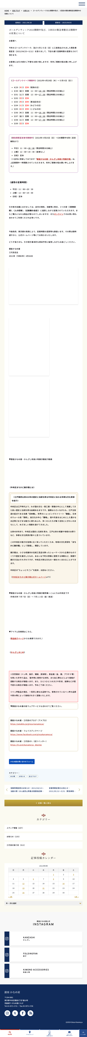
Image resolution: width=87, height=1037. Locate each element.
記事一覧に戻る (43, 804)
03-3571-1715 (12, 1008)
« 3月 (10, 899)
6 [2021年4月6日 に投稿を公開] (33, 881)
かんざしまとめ (17, 652)
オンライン (59, 214)
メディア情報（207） (16, 829)
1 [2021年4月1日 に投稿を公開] (53, 877)
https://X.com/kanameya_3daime (26, 745)
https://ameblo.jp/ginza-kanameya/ (27, 724)
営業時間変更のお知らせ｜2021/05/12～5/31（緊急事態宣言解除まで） (62, 790)
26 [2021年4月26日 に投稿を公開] (23, 895)
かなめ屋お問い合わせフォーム (21, 762)
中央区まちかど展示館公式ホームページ (29, 577)
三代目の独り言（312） (17, 847)
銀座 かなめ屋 (12, 994)
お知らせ (22, 777)
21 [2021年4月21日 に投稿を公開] (43, 890)
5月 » (77, 899)
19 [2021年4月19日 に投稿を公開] (23, 890)
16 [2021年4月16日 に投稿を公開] (63, 886)
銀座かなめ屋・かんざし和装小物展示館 (54, 159)
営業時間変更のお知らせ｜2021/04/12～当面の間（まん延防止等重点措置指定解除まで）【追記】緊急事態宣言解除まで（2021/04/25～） (27, 790)
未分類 (13, 777)
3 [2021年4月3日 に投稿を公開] (73, 877)
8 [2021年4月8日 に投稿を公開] (53, 881)
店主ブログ (33, 777)
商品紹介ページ (17, 639)
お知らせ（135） (14, 838)
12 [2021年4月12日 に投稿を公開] (23, 886)
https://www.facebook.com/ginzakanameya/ (31, 735)
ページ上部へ (83, 1033)
